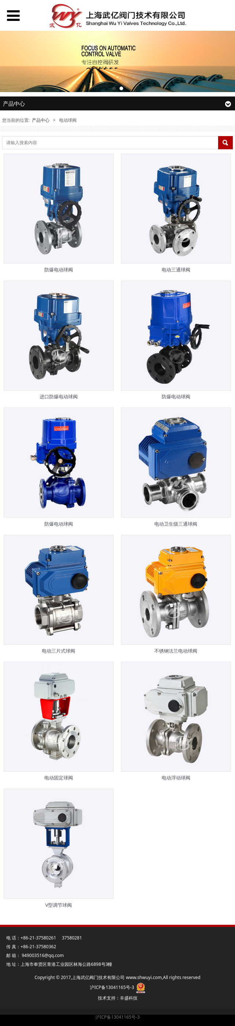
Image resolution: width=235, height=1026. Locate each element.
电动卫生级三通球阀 (175, 524)
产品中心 (40, 120)
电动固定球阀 (58, 777)
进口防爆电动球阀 (59, 396)
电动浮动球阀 (176, 777)
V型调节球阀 (58, 905)
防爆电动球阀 (58, 269)
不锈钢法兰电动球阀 (175, 650)
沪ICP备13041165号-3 (117, 1017)
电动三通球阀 (176, 269)
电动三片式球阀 (58, 650)
